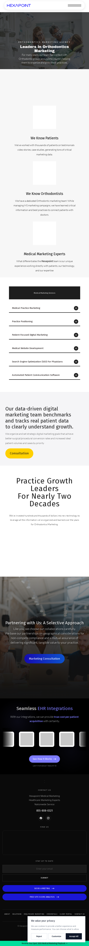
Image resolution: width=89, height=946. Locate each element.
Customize (56, 936)
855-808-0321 (44, 810)
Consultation (19, 453)
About (7, 914)
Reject (39, 936)
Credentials (52, 914)
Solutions (16, 914)
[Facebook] (41, 818)
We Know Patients (44, 138)
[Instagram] (48, 818)
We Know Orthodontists (44, 194)
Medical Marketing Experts (44, 254)
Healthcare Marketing (34, 914)
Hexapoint (47, 261)
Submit (44, 878)
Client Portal (66, 914)
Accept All (73, 936)
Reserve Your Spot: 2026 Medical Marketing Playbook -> (44, 943)
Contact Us (80, 914)
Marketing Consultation (44, 658)
